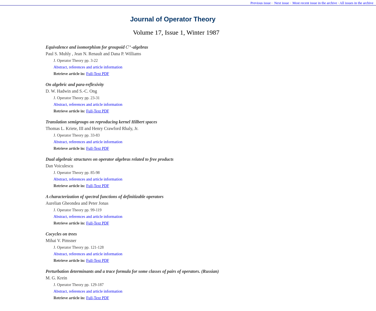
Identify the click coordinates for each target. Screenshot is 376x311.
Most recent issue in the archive (314, 3)
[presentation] (128, 47)
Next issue (281, 3)
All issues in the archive (356, 3)
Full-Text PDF (97, 73)
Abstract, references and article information (88, 67)
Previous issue (260, 3)
